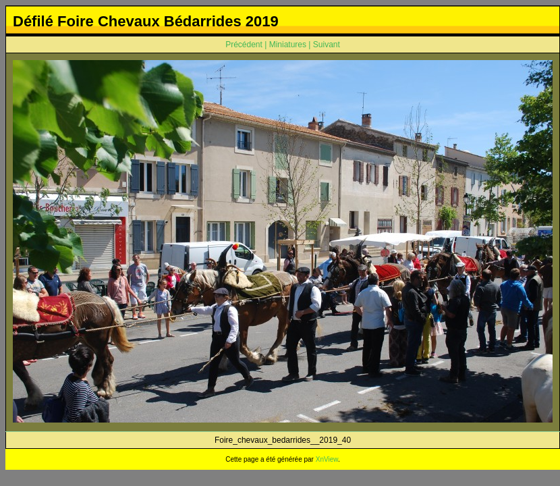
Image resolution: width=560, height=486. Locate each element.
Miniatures (287, 44)
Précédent (243, 44)
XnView (327, 459)
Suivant (326, 44)
